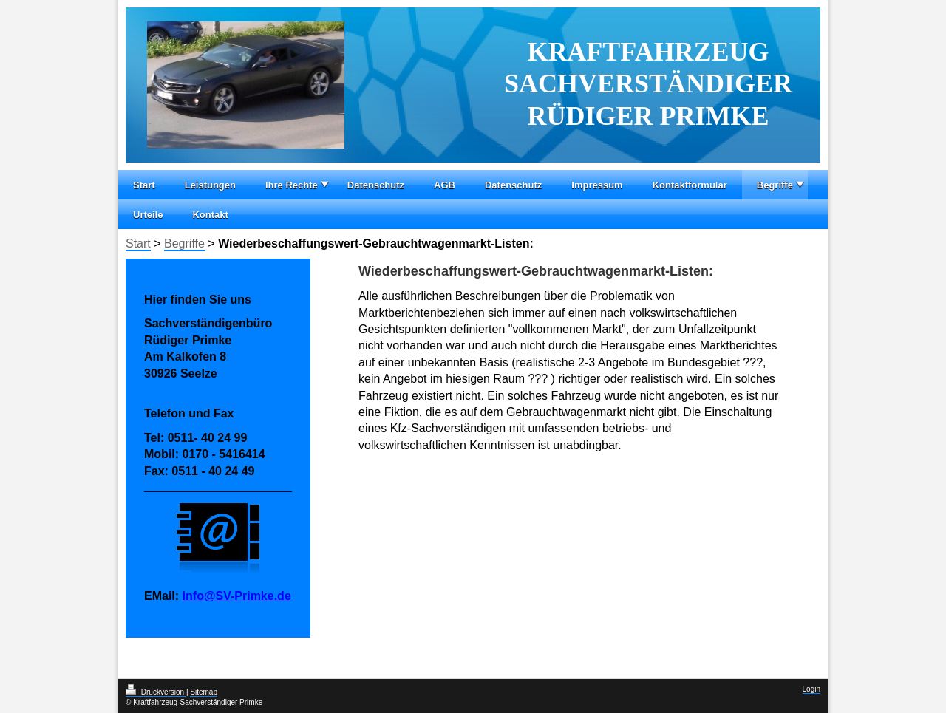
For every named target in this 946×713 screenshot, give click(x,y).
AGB (444, 185)
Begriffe (775, 185)
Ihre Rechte (291, 185)
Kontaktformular (690, 185)
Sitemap (203, 692)
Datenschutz (375, 185)
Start (144, 185)
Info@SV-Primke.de (237, 596)
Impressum (596, 185)
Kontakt (210, 214)
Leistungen (210, 185)
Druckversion (156, 692)
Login (811, 689)
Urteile (148, 214)
